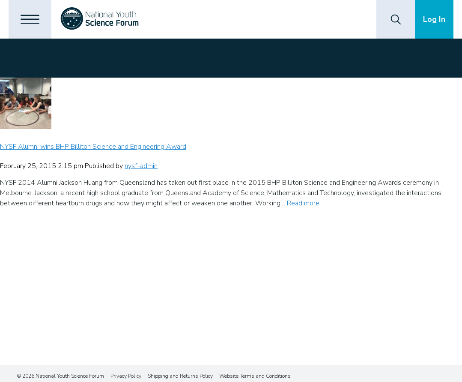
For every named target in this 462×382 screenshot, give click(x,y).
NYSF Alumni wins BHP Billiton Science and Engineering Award (93, 146)
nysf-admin (141, 166)
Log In (434, 19)
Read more (303, 203)
